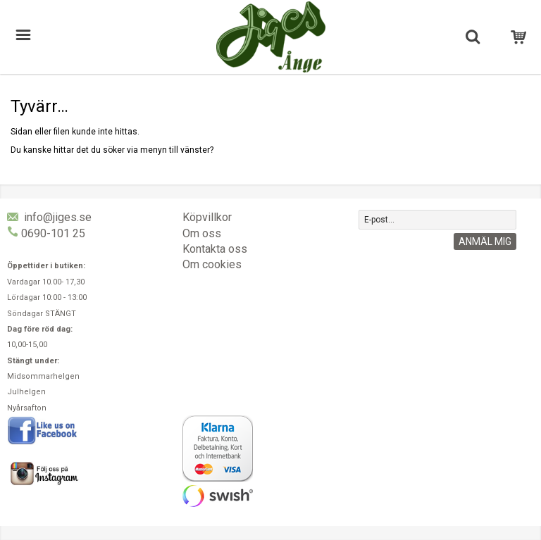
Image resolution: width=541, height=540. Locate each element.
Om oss (201, 233)
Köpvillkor (207, 217)
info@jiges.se (58, 217)
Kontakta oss (214, 249)
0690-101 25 (53, 233)
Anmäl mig (485, 241)
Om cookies (212, 264)
